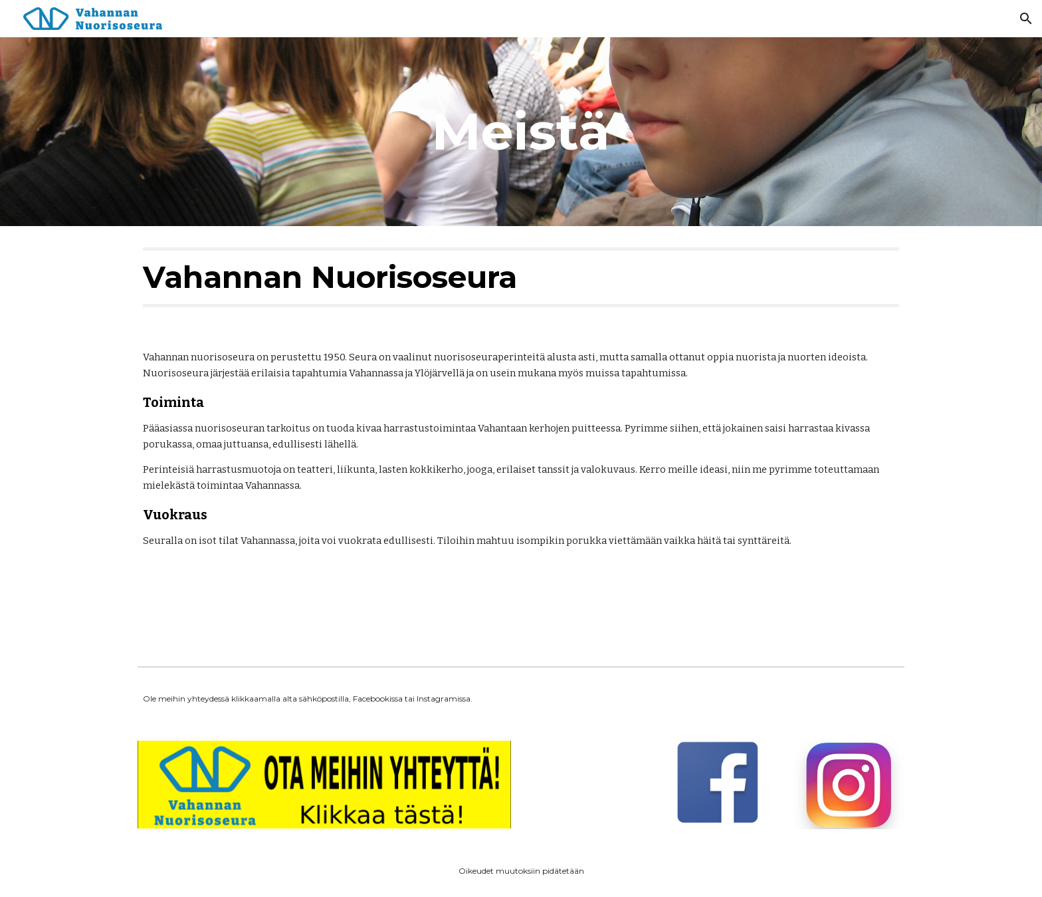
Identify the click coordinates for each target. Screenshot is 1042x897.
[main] (521, 131)
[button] (1026, 19)
